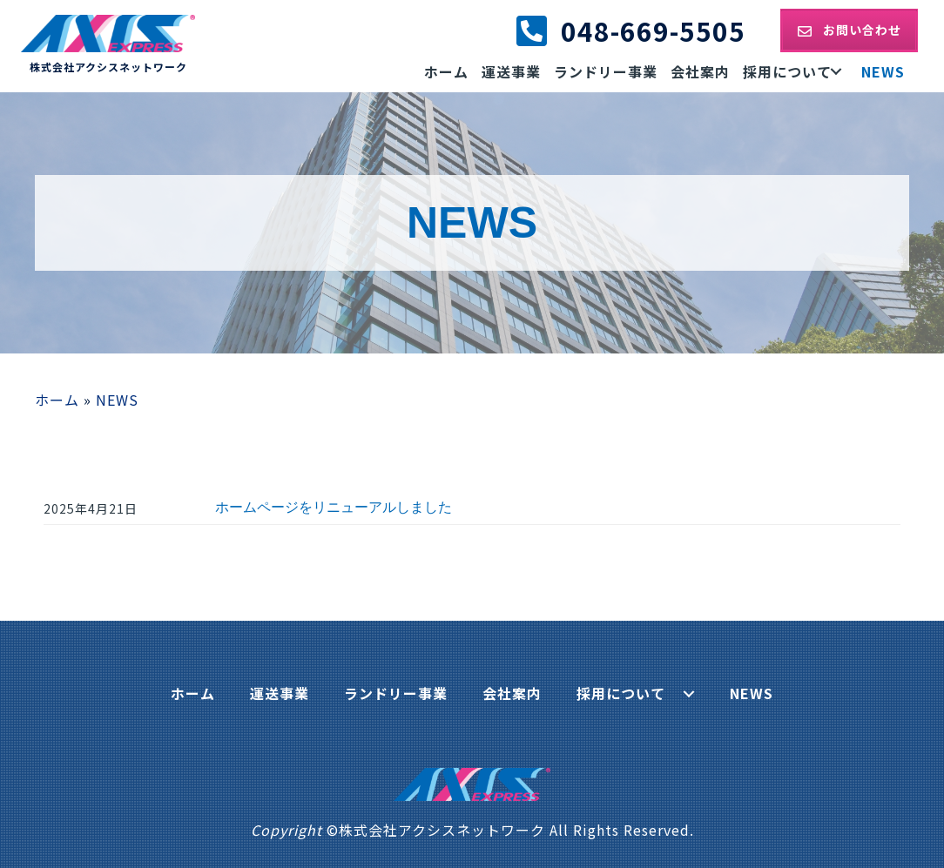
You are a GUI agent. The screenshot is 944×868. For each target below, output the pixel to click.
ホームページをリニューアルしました (333, 507)
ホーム (57, 399)
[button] (849, 30)
